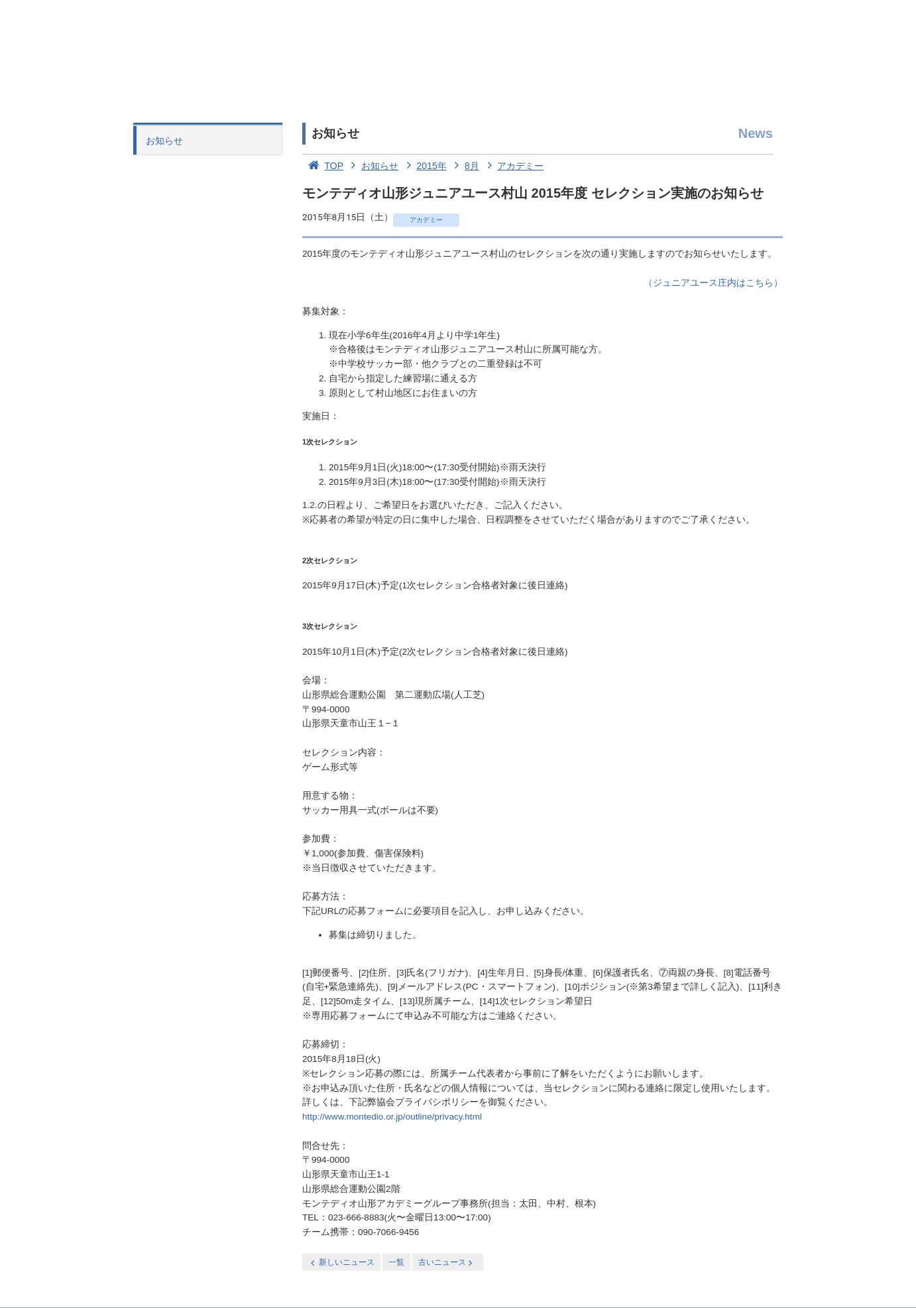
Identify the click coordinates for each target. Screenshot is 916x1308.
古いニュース (446, 1263)
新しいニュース (341, 1263)
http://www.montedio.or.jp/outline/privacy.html (392, 1117)
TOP (322, 166)
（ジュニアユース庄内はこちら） (713, 283)
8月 (464, 166)
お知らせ (164, 140)
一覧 (396, 1262)
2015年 (424, 166)
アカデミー (513, 166)
